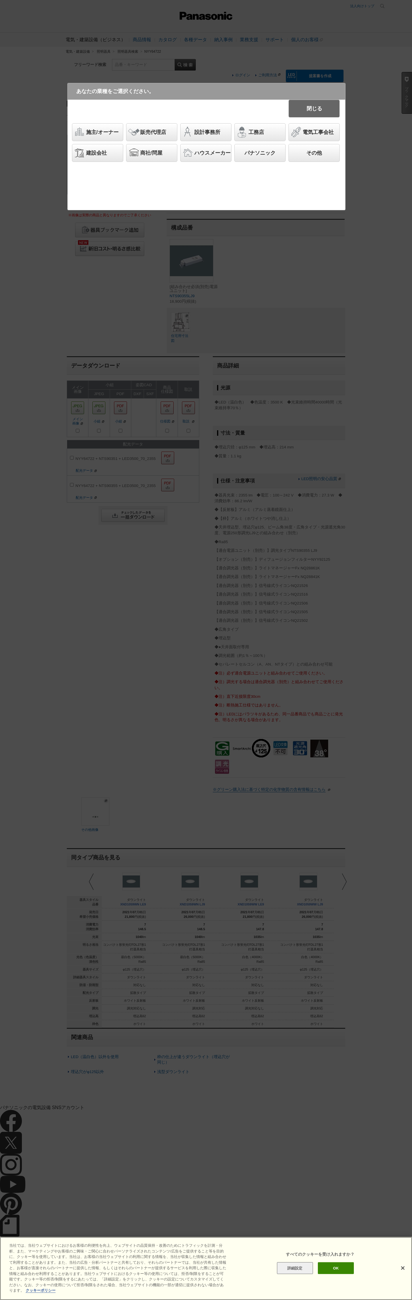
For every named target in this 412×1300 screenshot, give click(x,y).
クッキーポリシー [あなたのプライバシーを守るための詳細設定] (41, 1290)
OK (336, 1268)
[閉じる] (402, 1268)
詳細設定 (295, 1268)
